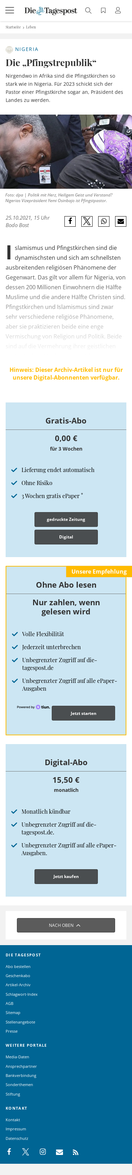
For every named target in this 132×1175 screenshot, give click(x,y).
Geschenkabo (18, 975)
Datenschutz (17, 1138)
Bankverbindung (21, 1075)
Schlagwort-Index (22, 994)
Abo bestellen (18, 966)
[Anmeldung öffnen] (119, 11)
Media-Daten (17, 1056)
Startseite (13, 27)
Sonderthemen (19, 1084)
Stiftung (13, 1094)
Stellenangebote (20, 1022)
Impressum (16, 1128)
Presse (12, 1031)
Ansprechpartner (21, 1066)
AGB (9, 1003)
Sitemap (13, 1012)
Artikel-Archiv (18, 984)
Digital (66, 537)
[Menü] (11, 11)
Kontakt (13, 1119)
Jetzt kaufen (66, 876)
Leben (31, 27)
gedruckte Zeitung (66, 519)
